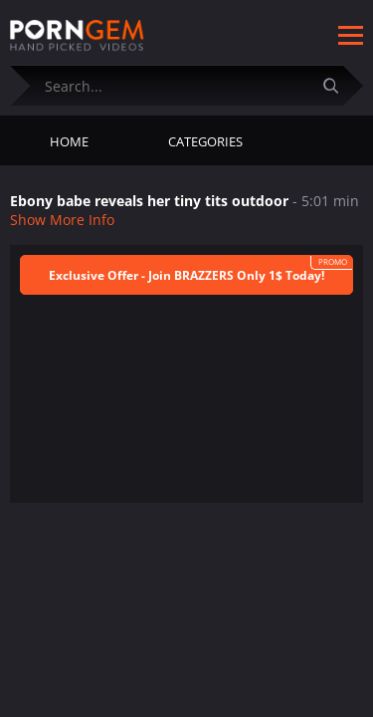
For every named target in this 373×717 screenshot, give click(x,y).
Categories (205, 141)
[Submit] (338, 85)
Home (69, 141)
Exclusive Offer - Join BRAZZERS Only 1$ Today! (186, 275)
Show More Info (62, 219)
